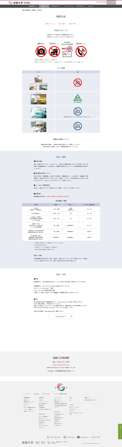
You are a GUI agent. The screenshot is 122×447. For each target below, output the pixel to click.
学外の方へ (57, 412)
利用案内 (41, 398)
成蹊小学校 (43, 443)
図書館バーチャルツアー (29, 411)
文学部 (52, 442)
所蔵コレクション (58, 400)
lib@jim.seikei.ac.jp (63, 365)
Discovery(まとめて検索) (44, 420)
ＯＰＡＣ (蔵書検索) (43, 416)
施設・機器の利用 (42, 403)
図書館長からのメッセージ (29, 401)
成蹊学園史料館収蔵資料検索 (60, 403)
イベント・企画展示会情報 (60, 394)
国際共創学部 (59, 442)
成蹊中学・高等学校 (52, 443)
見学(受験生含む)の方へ (59, 414)
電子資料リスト (42, 423)
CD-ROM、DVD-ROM (43, 425)
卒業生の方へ (57, 416)
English (104, 2)
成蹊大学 (27, 442)
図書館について (27, 400)
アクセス (98, 2)
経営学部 (43, 442)
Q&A (70, 398)
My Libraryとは (49, 311)
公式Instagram (69, 437)
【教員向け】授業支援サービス (45, 409)
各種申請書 (41, 405)
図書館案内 (27, 398)
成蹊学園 (37, 443)
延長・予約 (72, 24)
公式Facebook (83, 437)
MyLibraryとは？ (72, 409)
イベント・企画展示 (28, 409)
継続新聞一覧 (42, 422)
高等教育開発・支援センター (91, 400)
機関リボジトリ (43, 418)
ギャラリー (26, 405)
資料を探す (42, 414)
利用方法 (41, 400)
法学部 (48, 442)
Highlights (36, 394)
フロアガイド (26, 403)
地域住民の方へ (57, 419)
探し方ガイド (42, 427)
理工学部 (65, 442)
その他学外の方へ (58, 425)
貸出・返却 (62, 24)
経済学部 (37, 442)
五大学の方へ (57, 421)
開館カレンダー (120, 431)
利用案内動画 (42, 407)
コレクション (58, 398)
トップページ (27, 394)
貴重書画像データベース (59, 401)
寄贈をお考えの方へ (58, 423)
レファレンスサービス (43, 401)
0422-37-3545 (63, 361)
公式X (54, 437)
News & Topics (46, 394)
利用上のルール (49, 24)
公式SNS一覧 (95, 437)
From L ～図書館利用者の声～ (30, 407)
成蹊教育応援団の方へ (58, 417)
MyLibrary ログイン (74, 407)
